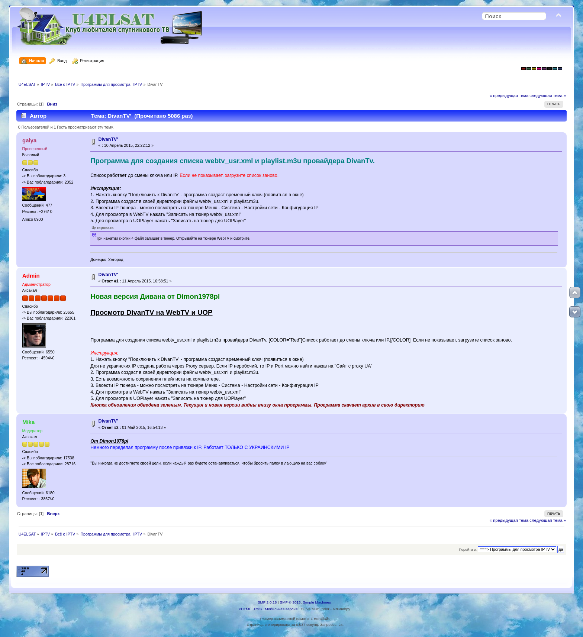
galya (29, 140)
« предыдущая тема (509, 95)
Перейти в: (468, 549)
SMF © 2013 (290, 602)
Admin (31, 275)
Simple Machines (317, 602)
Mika (28, 422)
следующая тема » (547, 95)
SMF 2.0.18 (267, 602)
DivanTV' (108, 139)
